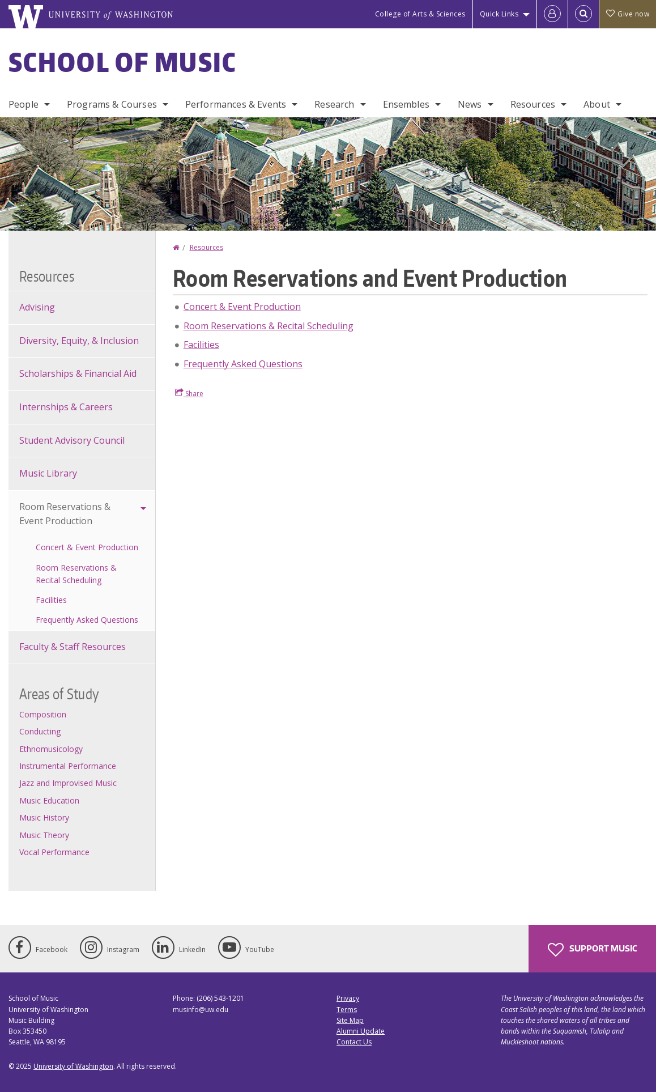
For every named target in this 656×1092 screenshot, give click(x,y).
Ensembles (406, 104)
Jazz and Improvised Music (68, 782)
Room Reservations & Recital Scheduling (268, 326)
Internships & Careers (66, 407)
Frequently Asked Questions (243, 364)
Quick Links (499, 14)
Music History (44, 817)
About (596, 104)
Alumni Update (360, 1031)
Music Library (48, 473)
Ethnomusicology (51, 748)
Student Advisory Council (72, 440)
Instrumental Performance (67, 765)
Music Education (49, 800)
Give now (627, 14)
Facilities (201, 344)
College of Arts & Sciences (420, 14)
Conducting (40, 731)
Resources (532, 104)
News (470, 104)
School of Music (122, 62)
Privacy (347, 998)
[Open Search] (583, 14)
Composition (42, 714)
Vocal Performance (54, 852)
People (23, 104)
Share (189, 393)
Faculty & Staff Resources (72, 646)
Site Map (350, 1020)
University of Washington (73, 1066)
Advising (37, 307)
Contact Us (354, 1042)
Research (334, 104)
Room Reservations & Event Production (64, 514)
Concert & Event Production (242, 306)
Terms (346, 1009)
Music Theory (44, 835)
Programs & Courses (112, 104)
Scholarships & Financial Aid (78, 373)
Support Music (592, 950)
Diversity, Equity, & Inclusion (79, 340)
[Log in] (552, 14)
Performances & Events (235, 104)
